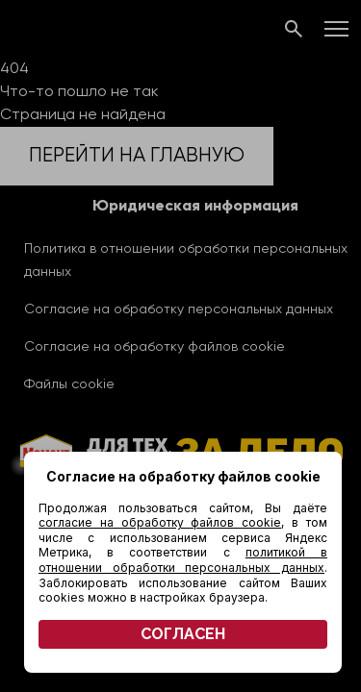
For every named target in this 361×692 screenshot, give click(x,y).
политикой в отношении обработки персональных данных (183, 560)
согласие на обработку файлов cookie (160, 522)
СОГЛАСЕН (183, 634)
